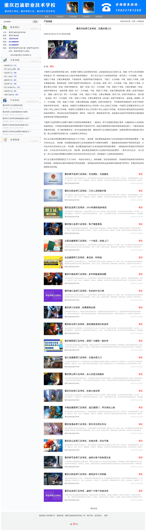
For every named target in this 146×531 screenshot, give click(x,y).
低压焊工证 (8, 73)
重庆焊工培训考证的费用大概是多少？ (17, 131)
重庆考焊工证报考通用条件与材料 (15, 112)
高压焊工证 (8, 84)
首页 (46, 17)
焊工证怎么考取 (10, 69)
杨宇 (106, 515)
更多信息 (94, 508)
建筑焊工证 (8, 80)
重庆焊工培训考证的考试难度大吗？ (16, 125)
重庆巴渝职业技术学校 (72, 183)
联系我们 (99, 17)
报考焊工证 (8, 65)
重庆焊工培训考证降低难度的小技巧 (16, 118)
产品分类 (73, 17)
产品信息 (59, 17)
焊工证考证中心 (10, 87)
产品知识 (86, 17)
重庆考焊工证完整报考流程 (13, 105)
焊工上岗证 (8, 76)
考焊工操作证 (9, 95)
